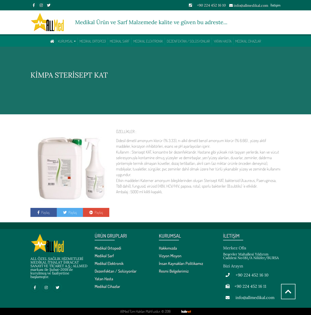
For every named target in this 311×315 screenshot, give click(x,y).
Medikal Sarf (120, 41)
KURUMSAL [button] (65, 41)
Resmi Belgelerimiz (174, 271)
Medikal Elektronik (148, 41)
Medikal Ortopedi (93, 41)
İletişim (275, 5)
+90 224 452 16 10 (206, 5)
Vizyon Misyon (170, 256)
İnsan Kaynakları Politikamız (181, 263)
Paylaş (44, 212)
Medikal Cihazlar (248, 41)
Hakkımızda (168, 248)
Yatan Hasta (222, 41)
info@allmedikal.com (248, 6)
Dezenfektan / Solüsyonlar (188, 41)
